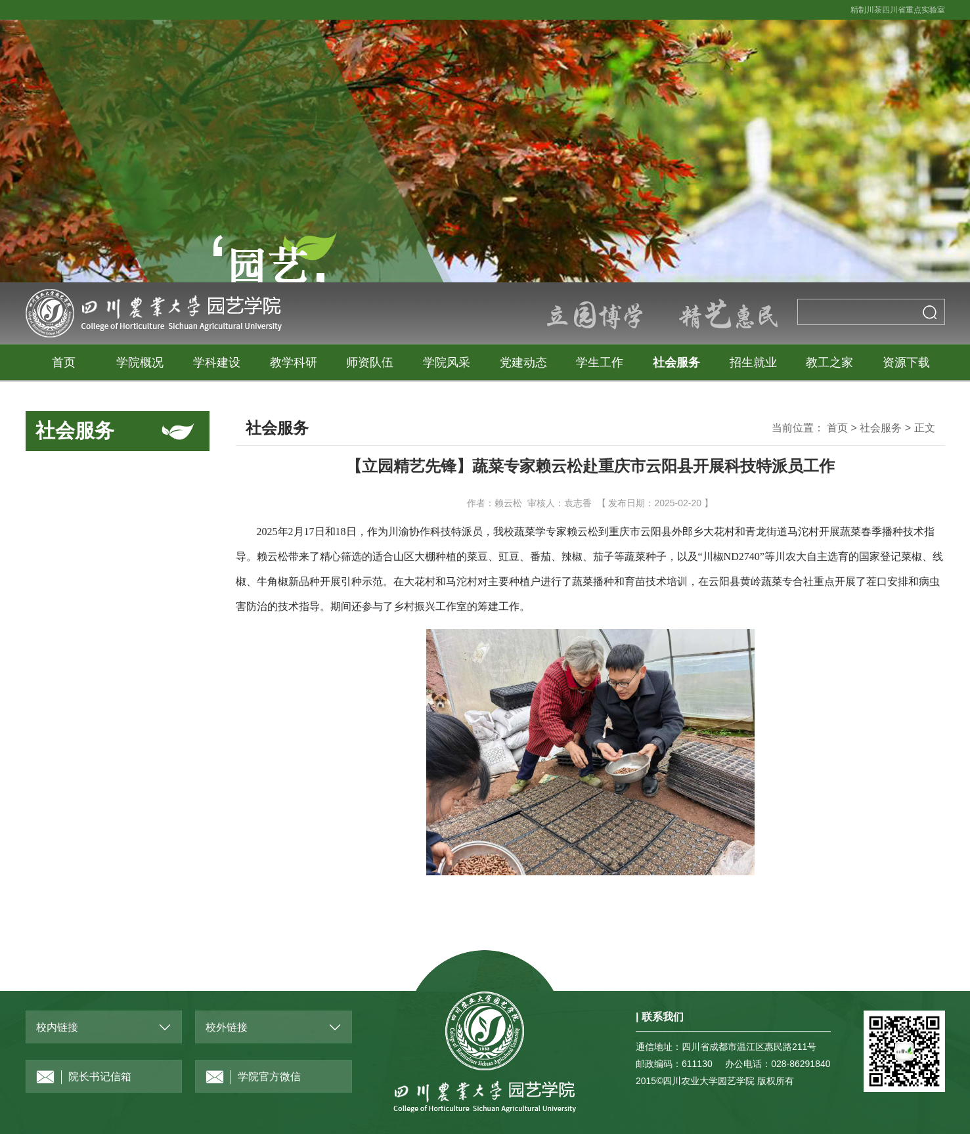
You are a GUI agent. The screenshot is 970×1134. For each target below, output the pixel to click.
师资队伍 (369, 362)
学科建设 (216, 362)
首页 (64, 362)
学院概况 (140, 362)
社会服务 (676, 362)
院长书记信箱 (83, 1077)
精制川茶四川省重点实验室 (897, 9)
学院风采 (446, 362)
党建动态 (523, 362)
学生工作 (599, 362)
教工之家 (829, 362)
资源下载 (906, 362)
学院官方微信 (253, 1077)
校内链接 (57, 1027)
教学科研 (293, 362)
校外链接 (227, 1027)
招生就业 (753, 362)
